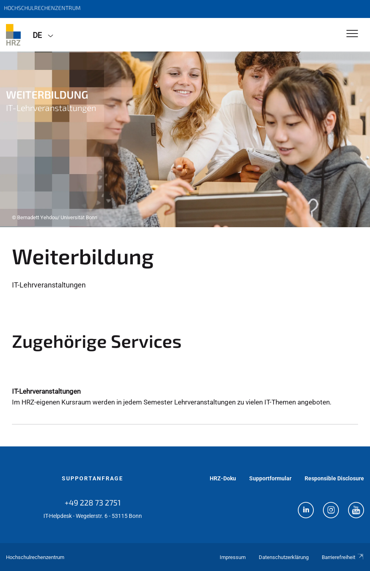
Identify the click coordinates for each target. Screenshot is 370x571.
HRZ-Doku (223, 478)
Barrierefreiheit (343, 557)
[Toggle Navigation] (352, 34)
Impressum (233, 557)
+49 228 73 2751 (93, 502)
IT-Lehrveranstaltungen (46, 391)
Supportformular (270, 478)
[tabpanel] (185, 139)
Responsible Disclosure (334, 478)
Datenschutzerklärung (284, 557)
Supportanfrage (92, 478)
